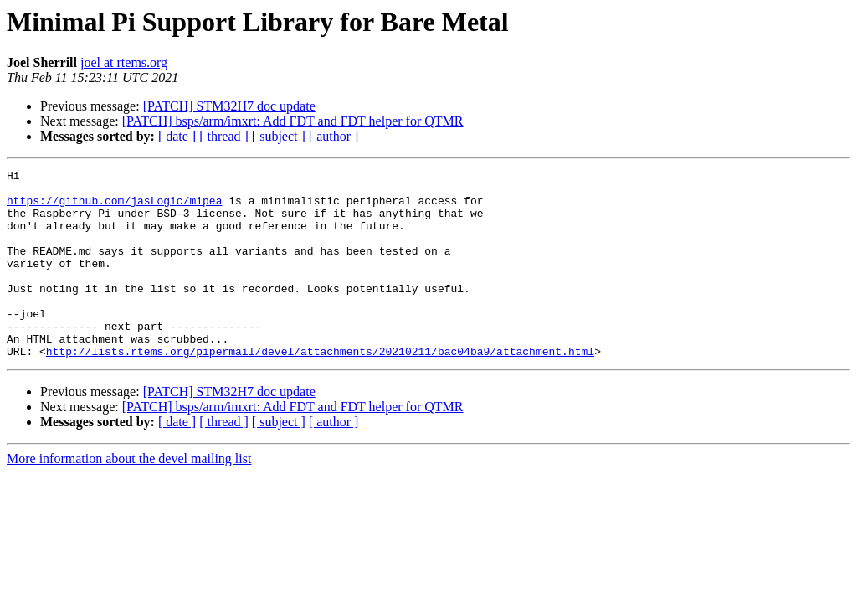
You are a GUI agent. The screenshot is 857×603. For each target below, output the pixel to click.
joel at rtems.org (123, 62)
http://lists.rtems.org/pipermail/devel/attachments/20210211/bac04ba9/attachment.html (320, 388)
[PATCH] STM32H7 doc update (229, 106)
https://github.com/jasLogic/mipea (114, 207)
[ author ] (334, 136)
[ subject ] (278, 136)
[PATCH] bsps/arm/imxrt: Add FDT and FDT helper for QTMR (293, 121)
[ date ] (177, 136)
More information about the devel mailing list (129, 496)
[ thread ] (224, 136)
